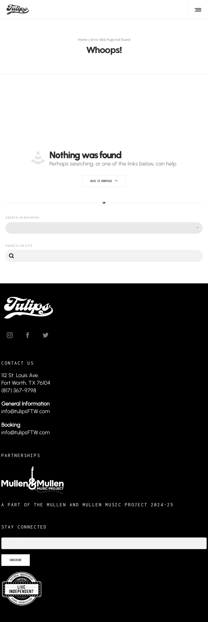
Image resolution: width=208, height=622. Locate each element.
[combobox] (104, 228)
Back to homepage (104, 181)
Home (82, 39)
